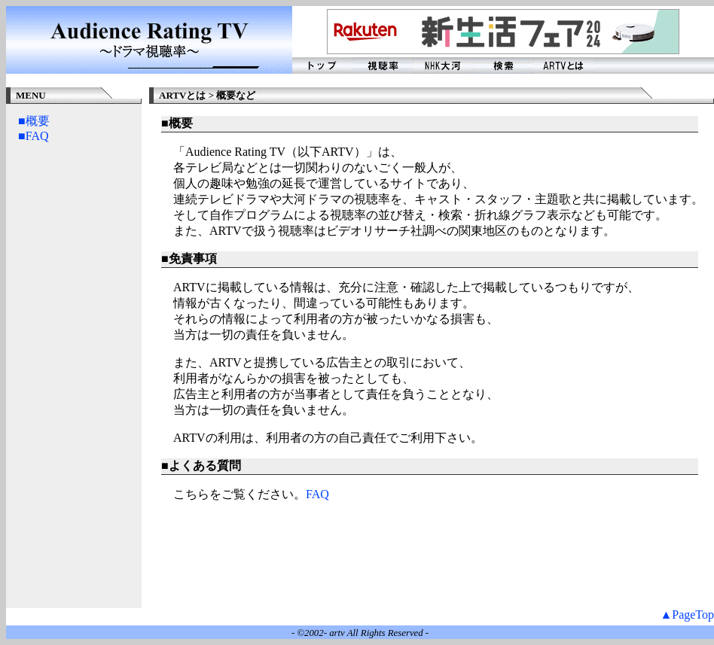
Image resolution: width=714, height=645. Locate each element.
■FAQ (33, 135)
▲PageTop (687, 614)
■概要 (34, 120)
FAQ (317, 494)
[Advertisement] (78, 382)
